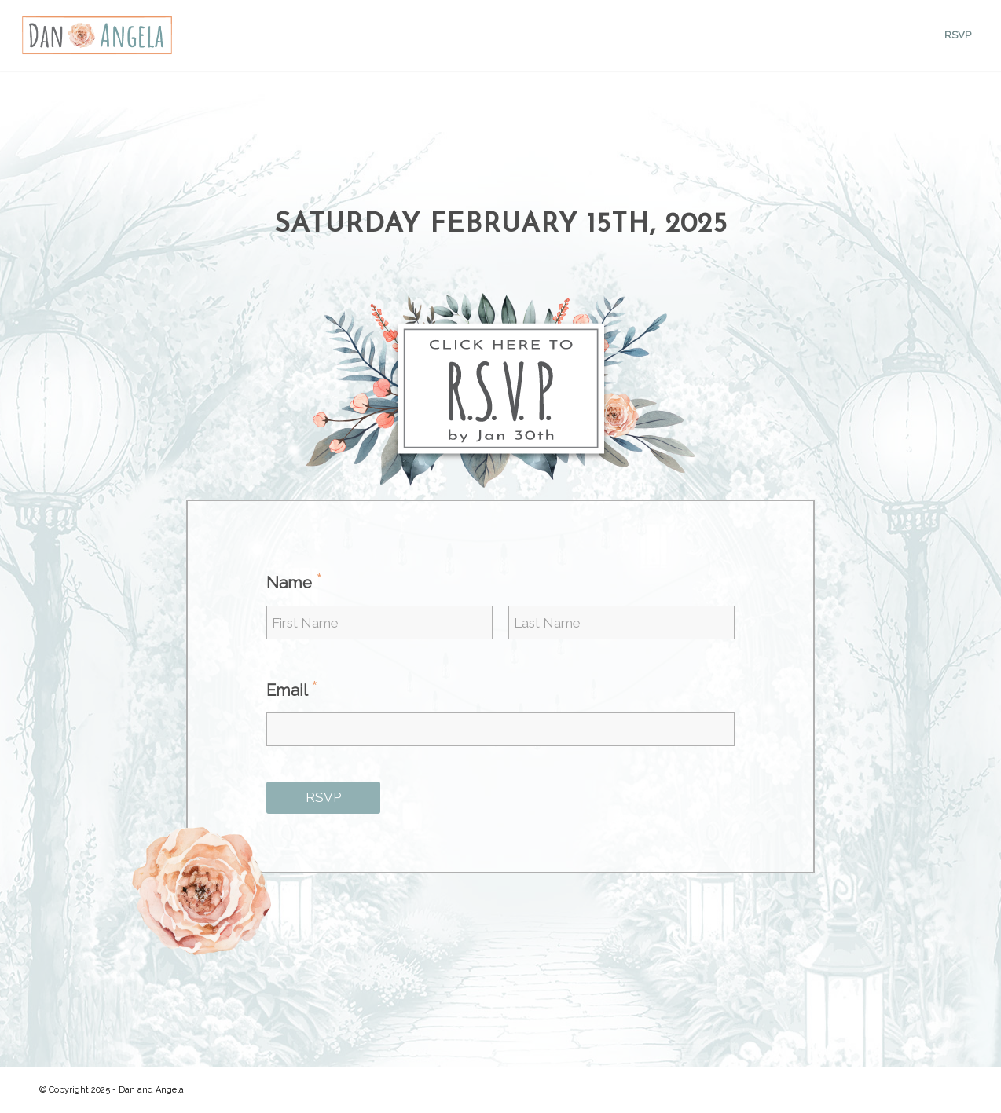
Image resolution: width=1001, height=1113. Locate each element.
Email (292, 690)
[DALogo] (97, 35)
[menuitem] (957, 35)
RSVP (323, 797)
